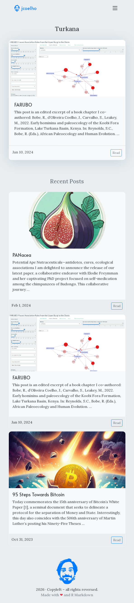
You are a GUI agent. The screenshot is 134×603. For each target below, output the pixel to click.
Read (116, 153)
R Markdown (82, 595)
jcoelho (25, 8)
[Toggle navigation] (115, 8)
